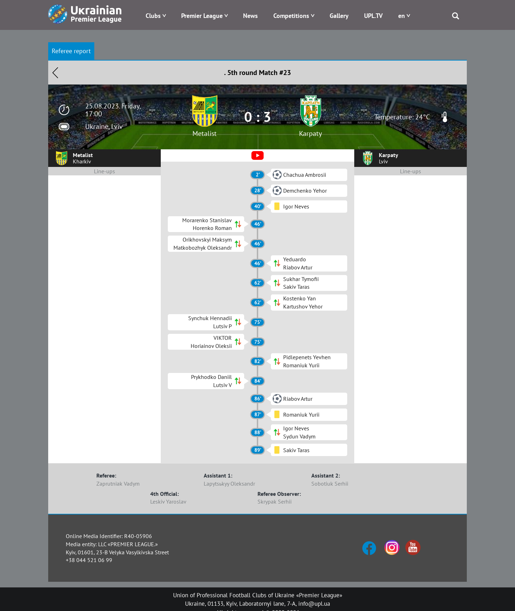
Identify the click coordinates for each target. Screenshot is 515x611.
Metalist (204, 133)
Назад (55, 72)
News (250, 16)
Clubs (153, 16)
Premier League (202, 16)
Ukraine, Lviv (104, 126)
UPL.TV (373, 16)
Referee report (71, 51)
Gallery (339, 16)
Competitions (291, 16)
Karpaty (310, 133)
